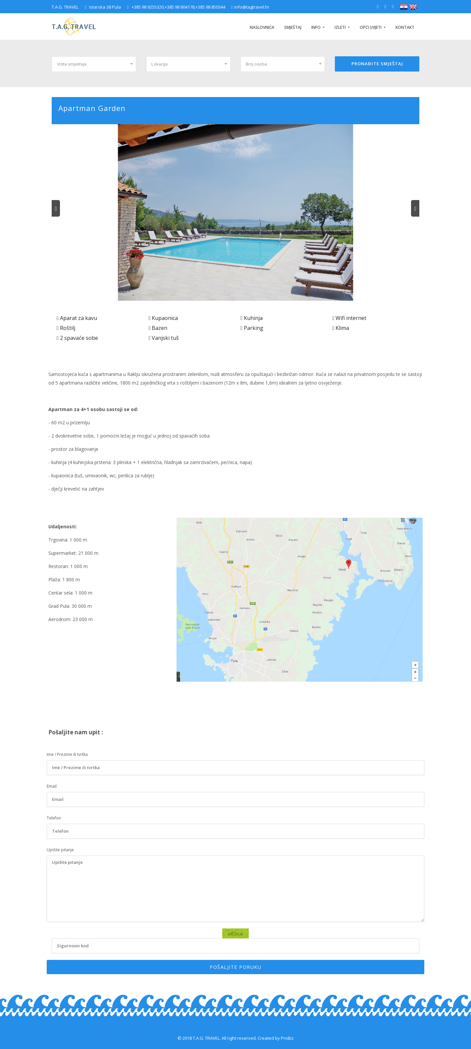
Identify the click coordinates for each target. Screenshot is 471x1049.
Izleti (341, 27)
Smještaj (292, 27)
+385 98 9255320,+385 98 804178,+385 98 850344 (176, 7)
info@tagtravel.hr (250, 7)
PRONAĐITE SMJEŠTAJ (377, 64)
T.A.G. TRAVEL (65, 7)
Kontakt (404, 27)
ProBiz (287, 1038)
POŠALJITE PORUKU (235, 967)
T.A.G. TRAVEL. (207, 1038)
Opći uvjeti (371, 27)
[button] (94, 64)
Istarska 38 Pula (103, 7)
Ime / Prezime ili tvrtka (67, 754)
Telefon (54, 818)
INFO (316, 27)
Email (52, 786)
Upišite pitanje (60, 850)
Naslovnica (262, 27)
